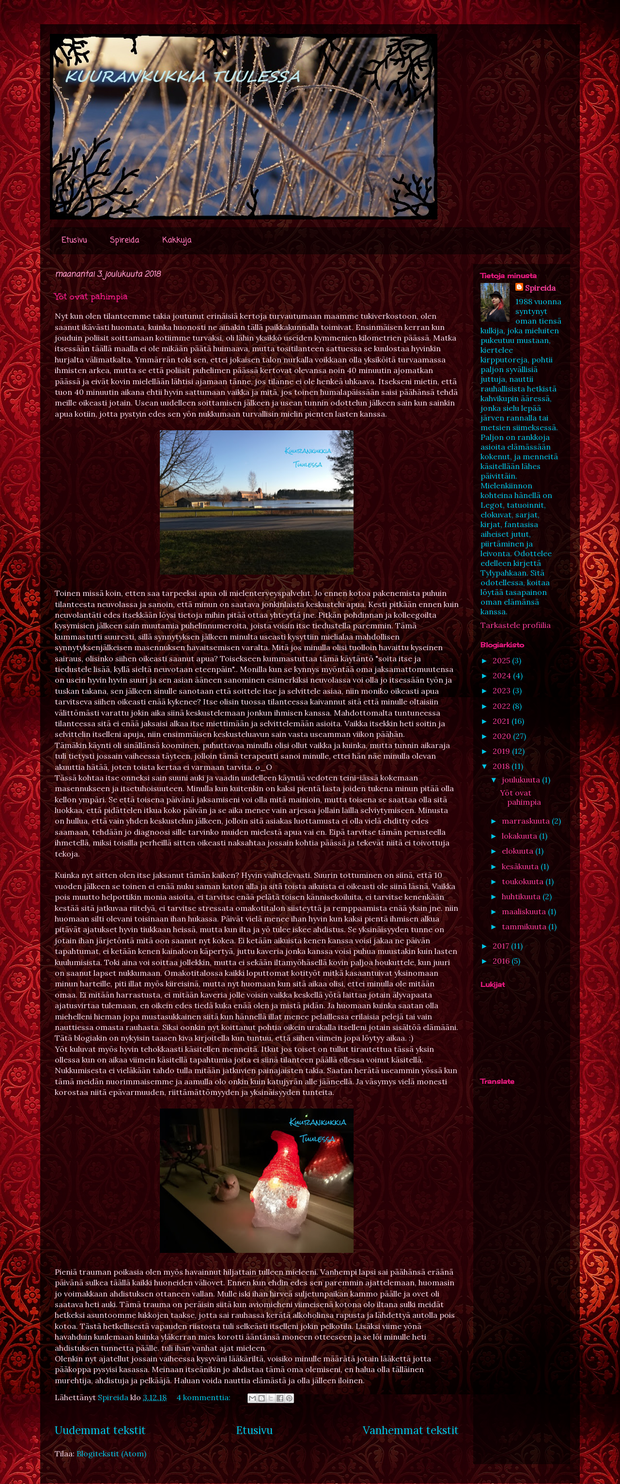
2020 (503, 736)
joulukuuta (522, 779)
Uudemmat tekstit (100, 1430)
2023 (502, 690)
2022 (502, 706)
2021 (502, 721)
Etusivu (74, 241)
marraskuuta (527, 821)
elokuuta (518, 851)
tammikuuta (525, 926)
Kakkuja (176, 241)
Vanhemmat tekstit (411, 1430)
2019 (502, 751)
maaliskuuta (525, 911)
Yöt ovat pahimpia (91, 296)
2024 (503, 675)
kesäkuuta (521, 866)
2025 (502, 660)
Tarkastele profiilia (515, 625)
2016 (502, 961)
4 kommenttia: (204, 1397)
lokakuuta (520, 836)
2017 (502, 946)
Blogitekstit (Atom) (111, 1453)
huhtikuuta (522, 896)
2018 (502, 766)
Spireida (124, 241)
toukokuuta (523, 881)
